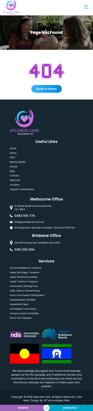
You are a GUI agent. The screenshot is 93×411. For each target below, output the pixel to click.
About (13, 153)
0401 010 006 (24, 249)
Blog (12, 171)
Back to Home (46, 89)
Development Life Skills (22, 299)
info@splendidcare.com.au (29, 222)
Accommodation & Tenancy (25, 268)
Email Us (23, 407)
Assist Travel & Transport (24, 281)
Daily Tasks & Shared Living (25, 290)
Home (13, 148)
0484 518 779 (24, 216)
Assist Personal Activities (23, 277)
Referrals (15, 180)
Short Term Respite (21, 318)
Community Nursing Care (24, 286)
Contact (14, 175)
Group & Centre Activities (24, 313)
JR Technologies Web (57, 400)
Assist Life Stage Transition (24, 272)
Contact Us (70, 407)
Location (14, 184)
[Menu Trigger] (85, 6)
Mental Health (18, 162)
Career (14, 166)
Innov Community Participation (27, 295)
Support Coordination (22, 189)
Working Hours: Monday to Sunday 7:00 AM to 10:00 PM (44, 227)
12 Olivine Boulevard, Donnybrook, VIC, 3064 (32, 207)
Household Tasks (19, 304)
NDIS (12, 157)
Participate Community (23, 308)
